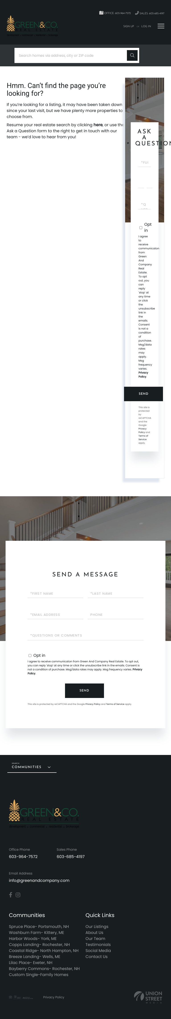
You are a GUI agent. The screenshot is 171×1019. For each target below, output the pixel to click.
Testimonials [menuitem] (98, 945)
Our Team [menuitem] (95, 939)
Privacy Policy (143, 375)
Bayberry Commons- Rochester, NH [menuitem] (44, 969)
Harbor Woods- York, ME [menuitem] (33, 939)
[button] (132, 55)
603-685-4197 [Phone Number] (71, 857)
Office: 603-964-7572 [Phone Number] (115, 13)
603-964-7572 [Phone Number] (23, 857)
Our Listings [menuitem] (97, 927)
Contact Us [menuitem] (97, 957)
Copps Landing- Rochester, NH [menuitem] (39, 945)
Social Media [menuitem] (98, 951)
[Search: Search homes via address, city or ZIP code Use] (72, 56)
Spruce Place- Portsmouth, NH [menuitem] (39, 927)
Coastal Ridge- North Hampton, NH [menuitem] (44, 951)
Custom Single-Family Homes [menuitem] (38, 975)
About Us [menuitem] (94, 933)
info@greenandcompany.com (39, 880)
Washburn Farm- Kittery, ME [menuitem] (36, 933)
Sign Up (128, 26)
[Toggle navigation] (161, 26)
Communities (26, 767)
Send (144, 394)
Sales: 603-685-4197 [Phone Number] (149, 13)
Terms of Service (143, 437)
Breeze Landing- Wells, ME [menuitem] (34, 957)
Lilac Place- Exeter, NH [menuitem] (30, 963)
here (98, 125)
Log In (146, 26)
